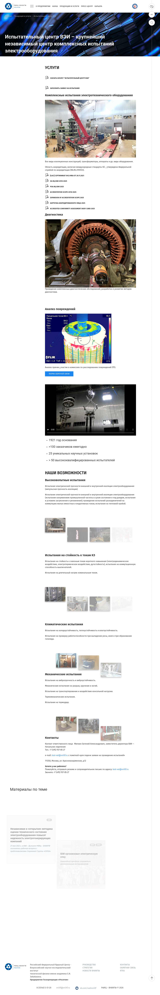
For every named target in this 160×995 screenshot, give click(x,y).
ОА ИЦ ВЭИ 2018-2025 (58, 181)
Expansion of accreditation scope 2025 (67, 198)
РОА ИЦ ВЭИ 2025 (57, 187)
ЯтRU (122, 971)
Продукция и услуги (69, 6)
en (152, 14)
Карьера (98, 6)
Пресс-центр (87, 6)
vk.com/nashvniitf (85, 988)
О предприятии (43, 6)
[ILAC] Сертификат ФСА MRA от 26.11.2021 (67, 176)
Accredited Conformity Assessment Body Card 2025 (72, 209)
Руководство (89, 965)
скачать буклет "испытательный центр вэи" (69, 78)
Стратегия (87, 968)
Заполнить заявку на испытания (65, 88)
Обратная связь (128, 968)
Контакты (125, 965)
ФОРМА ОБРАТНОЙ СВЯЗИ (59, 374)
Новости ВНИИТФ (91, 971)
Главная (8, 16)
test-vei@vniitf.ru (60, 755)
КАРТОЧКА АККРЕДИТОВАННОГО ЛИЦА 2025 (67, 203)
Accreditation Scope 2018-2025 (63, 192)
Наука (55, 6)
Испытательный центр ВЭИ (45, 16)
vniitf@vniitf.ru (63, 988)
